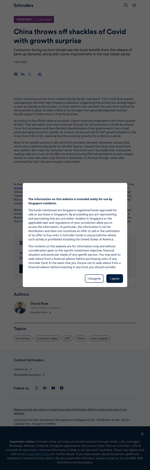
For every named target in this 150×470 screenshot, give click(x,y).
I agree (114, 278)
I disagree (94, 278)
